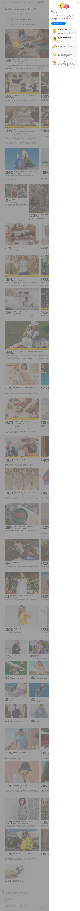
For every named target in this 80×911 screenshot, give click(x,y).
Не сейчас (70, 23)
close (77, 2)
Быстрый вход (58, 23)
